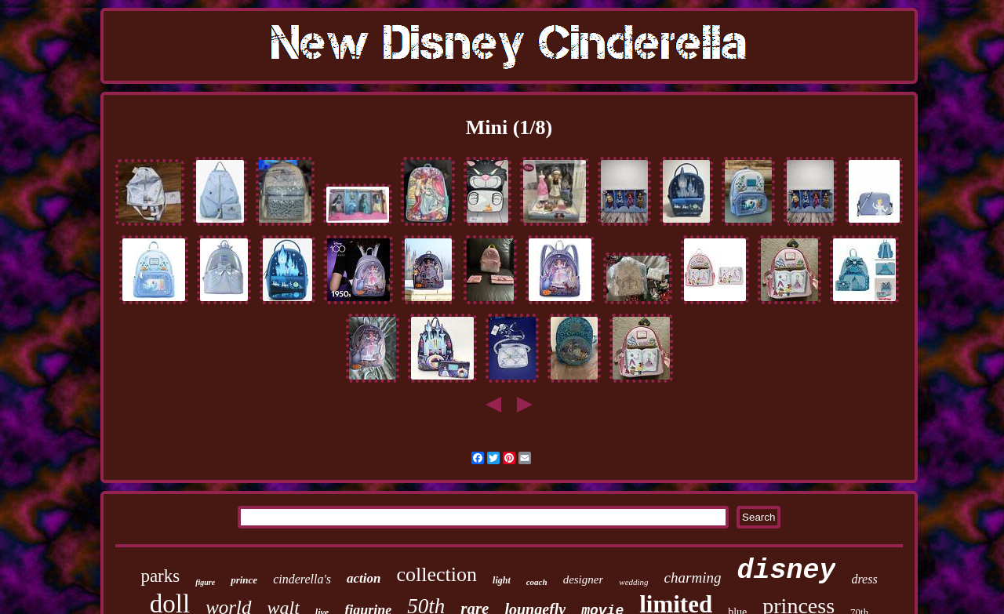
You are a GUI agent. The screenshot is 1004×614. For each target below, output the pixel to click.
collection (437, 574)
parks (160, 576)
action (363, 578)
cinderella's (302, 579)
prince (244, 580)
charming (693, 577)
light (502, 580)
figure (205, 582)
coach (536, 582)
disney (786, 571)
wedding (633, 582)
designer (583, 579)
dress (864, 579)
